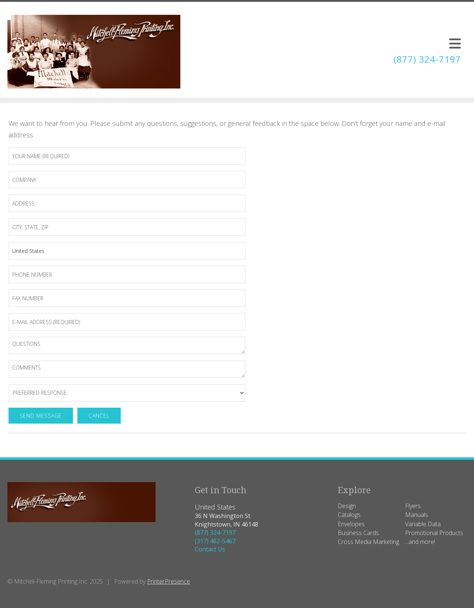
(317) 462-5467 (215, 541)
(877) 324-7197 (427, 59)
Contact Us (210, 549)
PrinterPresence (168, 581)
